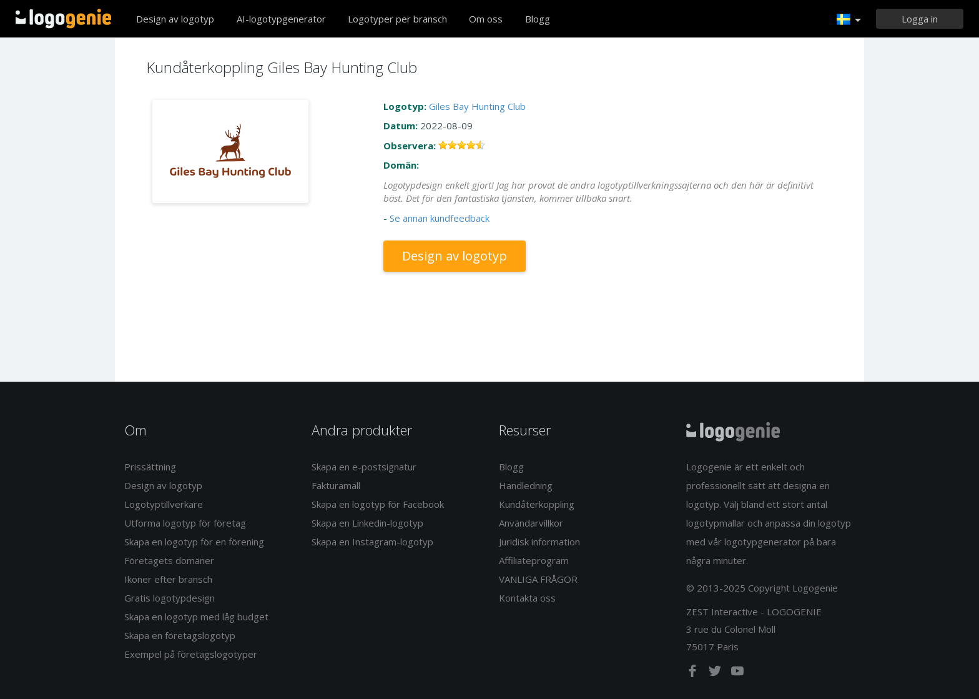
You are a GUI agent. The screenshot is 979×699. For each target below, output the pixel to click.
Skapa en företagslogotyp (179, 635)
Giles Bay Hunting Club (477, 106)
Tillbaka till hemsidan (63, 19)
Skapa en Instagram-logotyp (372, 541)
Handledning (526, 485)
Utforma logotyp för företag (185, 523)
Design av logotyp (175, 18)
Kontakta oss (527, 598)
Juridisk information (539, 541)
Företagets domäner (169, 560)
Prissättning (150, 466)
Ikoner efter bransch (168, 579)
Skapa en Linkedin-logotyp (367, 523)
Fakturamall (336, 485)
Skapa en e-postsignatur (364, 466)
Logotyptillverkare (163, 504)
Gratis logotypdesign (169, 598)
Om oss (486, 18)
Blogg (537, 18)
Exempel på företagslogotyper (190, 654)
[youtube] (737, 673)
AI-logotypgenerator (281, 18)
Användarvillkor (531, 523)
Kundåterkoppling (536, 504)
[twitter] (716, 673)
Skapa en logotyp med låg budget (196, 616)
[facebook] (693, 673)
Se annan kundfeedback (440, 218)
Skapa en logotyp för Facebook (378, 504)
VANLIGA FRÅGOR (538, 579)
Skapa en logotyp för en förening (194, 541)
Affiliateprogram (534, 560)
